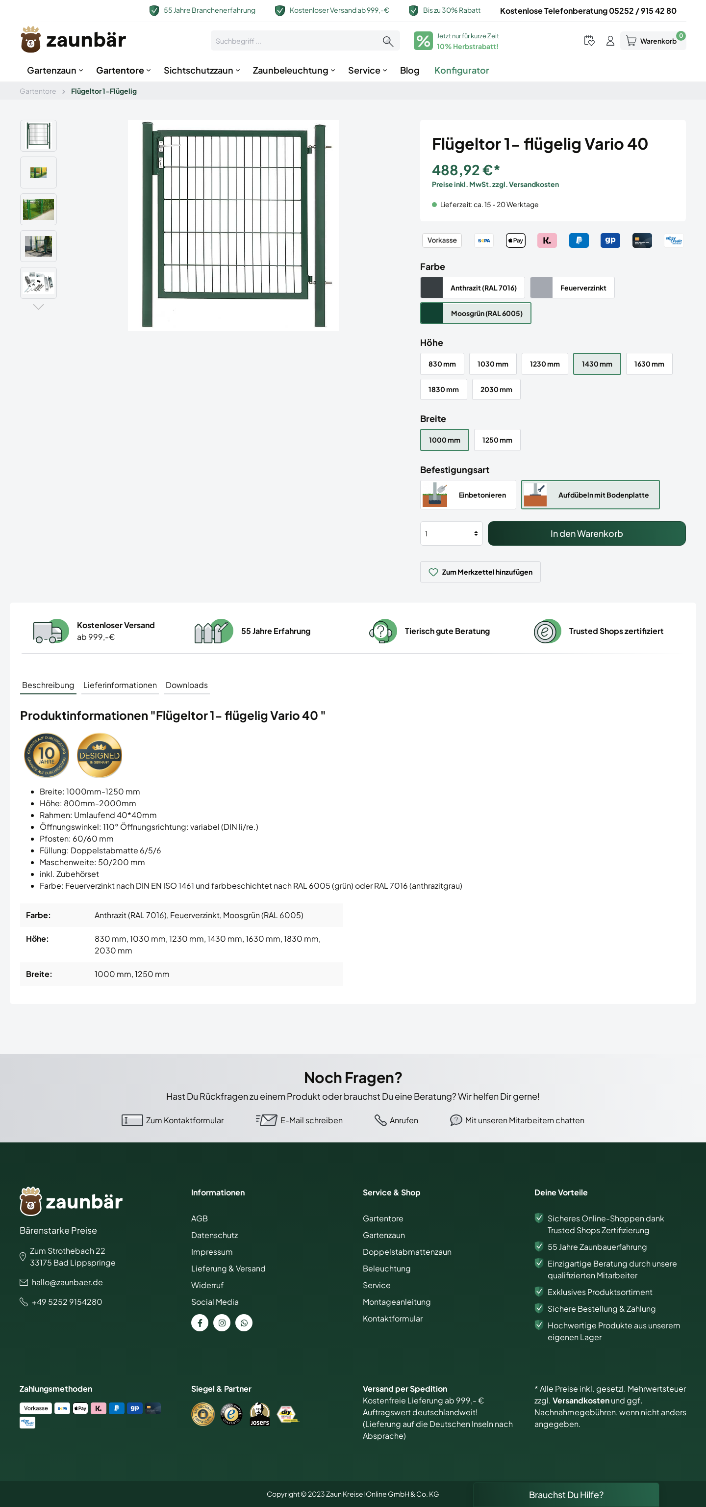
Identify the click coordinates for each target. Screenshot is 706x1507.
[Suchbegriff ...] (294, 40)
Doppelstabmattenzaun (407, 1251)
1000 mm (444, 439)
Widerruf (207, 1285)
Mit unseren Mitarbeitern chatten (524, 1120)
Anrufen (404, 1120)
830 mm (442, 363)
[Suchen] (388, 40)
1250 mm (497, 439)
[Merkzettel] (590, 40)
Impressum (212, 1251)
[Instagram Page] (221, 1322)
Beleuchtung (387, 1268)
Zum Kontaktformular (185, 1120)
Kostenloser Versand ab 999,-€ (339, 9)
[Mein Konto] (610, 40)
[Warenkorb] (653, 40)
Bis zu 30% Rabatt (451, 9)
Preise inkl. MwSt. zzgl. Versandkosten (495, 184)
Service (377, 1285)
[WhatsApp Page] (243, 1322)
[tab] (48, 684)
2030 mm (496, 389)
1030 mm (493, 363)
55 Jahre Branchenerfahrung (209, 9)
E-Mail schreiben (311, 1120)
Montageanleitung (397, 1301)
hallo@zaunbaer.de (67, 1282)
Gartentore (383, 1218)
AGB (199, 1218)
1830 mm (444, 389)
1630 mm (649, 363)
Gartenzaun (384, 1235)
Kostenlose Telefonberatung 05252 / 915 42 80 (588, 10)
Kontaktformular (393, 1318)
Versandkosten (581, 1400)
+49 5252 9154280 (67, 1301)
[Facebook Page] (199, 1322)
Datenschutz (214, 1235)
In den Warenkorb (587, 533)
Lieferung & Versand (228, 1268)
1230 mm (545, 363)
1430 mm (597, 363)
